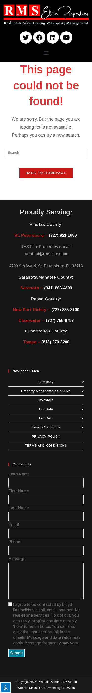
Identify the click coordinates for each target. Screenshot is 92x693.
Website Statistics (29, 688)
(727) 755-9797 (60, 320)
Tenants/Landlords (57, 427)
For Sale (61, 409)
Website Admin (49, 682)
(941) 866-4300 (58, 288)
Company (61, 382)
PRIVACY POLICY (46, 436)
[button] (46, 52)
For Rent (61, 418)
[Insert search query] (46, 153)
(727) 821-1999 (63, 235)
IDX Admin (70, 682)
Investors (46, 400)
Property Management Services (52, 391)
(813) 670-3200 (55, 342)
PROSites (68, 688)
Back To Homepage (46, 173)
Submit (16, 653)
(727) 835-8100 (65, 309)
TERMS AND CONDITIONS (46, 445)
